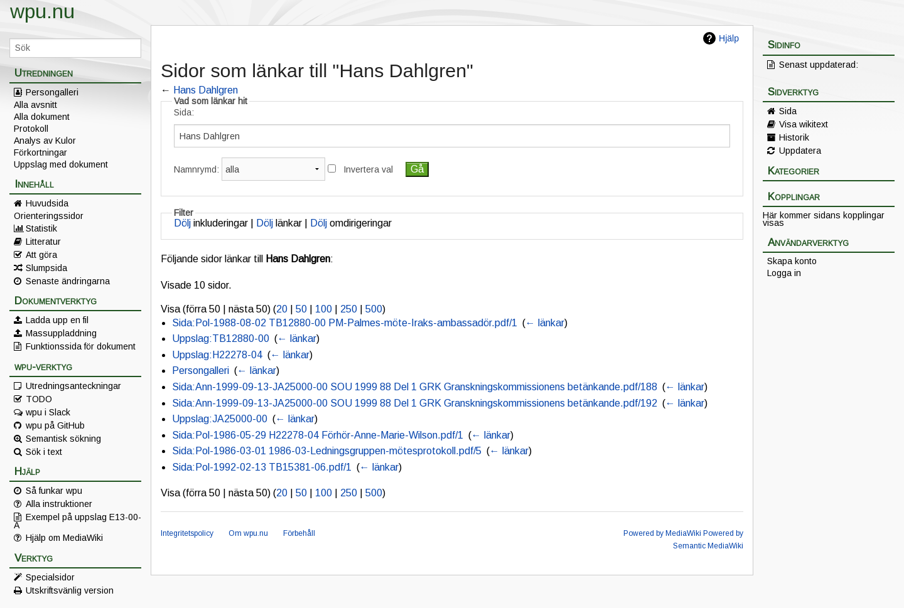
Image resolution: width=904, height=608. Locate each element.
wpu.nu (42, 11)
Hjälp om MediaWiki (64, 537)
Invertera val (368, 169)
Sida (788, 111)
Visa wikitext (803, 124)
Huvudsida (47, 203)
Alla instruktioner (59, 503)
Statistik (41, 228)
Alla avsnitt (35, 105)
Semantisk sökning (63, 438)
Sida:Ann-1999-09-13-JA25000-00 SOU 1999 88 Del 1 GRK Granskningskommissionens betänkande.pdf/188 (414, 386)
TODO (39, 399)
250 (348, 309)
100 (323, 309)
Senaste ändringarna (68, 281)
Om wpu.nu (248, 533)
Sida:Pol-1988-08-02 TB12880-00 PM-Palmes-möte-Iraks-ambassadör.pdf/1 (344, 322)
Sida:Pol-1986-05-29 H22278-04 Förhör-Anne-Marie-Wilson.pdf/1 (317, 435)
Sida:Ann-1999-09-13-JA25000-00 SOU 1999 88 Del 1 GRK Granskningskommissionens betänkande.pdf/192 (414, 403)
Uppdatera (800, 150)
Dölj (182, 223)
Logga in (784, 273)
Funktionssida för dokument (81, 346)
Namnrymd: (196, 169)
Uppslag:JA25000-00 (219, 418)
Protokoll (31, 128)
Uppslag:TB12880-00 (220, 338)
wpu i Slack (48, 412)
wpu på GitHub (55, 425)
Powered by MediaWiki (662, 533)
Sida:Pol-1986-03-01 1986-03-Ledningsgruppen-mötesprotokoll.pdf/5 (327, 450)
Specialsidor (50, 577)
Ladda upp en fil (57, 320)
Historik (794, 137)
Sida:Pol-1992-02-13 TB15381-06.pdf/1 (262, 467)
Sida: (184, 112)
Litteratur (43, 241)
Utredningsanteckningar (73, 385)
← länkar (544, 322)
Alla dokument (42, 116)
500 (373, 309)
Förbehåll (299, 533)
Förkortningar (40, 152)
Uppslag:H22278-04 (217, 354)
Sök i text (44, 451)
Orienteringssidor (48, 216)
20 (282, 309)
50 (301, 309)
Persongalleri (52, 92)
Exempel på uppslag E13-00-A (77, 521)
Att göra (41, 254)
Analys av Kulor (45, 140)
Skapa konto (792, 261)
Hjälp (729, 38)
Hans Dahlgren (205, 90)
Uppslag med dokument (61, 164)
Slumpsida (46, 268)
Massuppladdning (61, 333)
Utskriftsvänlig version (70, 590)
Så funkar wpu (54, 490)
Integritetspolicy (187, 533)
